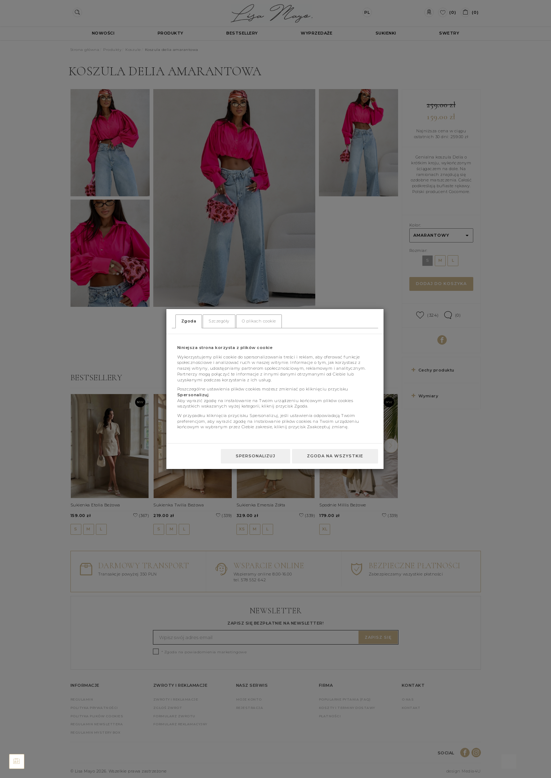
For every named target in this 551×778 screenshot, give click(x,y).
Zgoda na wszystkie (335, 455)
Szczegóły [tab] (219, 321)
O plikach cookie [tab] (259, 321)
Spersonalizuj (255, 455)
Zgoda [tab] (189, 321)
